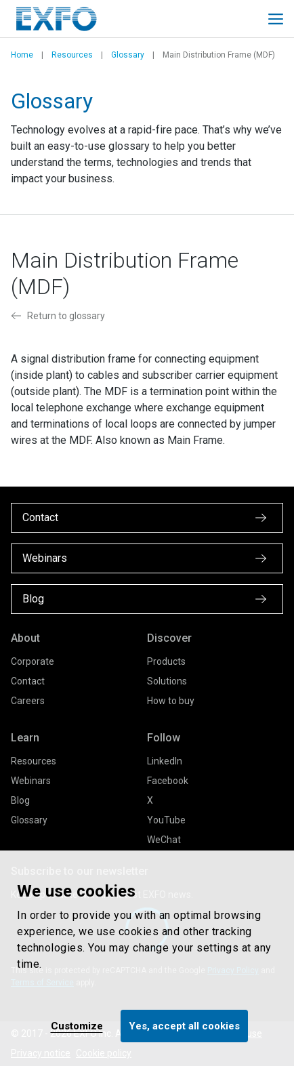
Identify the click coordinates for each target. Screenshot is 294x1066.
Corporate (32, 661)
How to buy (170, 700)
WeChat (164, 839)
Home (22, 55)
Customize (77, 1026)
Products (166, 661)
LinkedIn (164, 761)
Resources (72, 55)
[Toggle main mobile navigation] (275, 19)
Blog (20, 800)
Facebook (167, 780)
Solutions (167, 681)
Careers (28, 700)
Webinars (31, 780)
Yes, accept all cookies (184, 1026)
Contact (28, 681)
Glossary (127, 55)
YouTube (166, 820)
